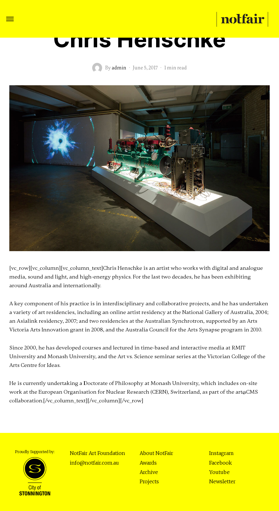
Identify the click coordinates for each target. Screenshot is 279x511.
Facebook (220, 463)
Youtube (219, 472)
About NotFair (156, 453)
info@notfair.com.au (94, 463)
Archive (149, 472)
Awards (148, 463)
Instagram (221, 453)
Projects (149, 481)
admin (119, 68)
